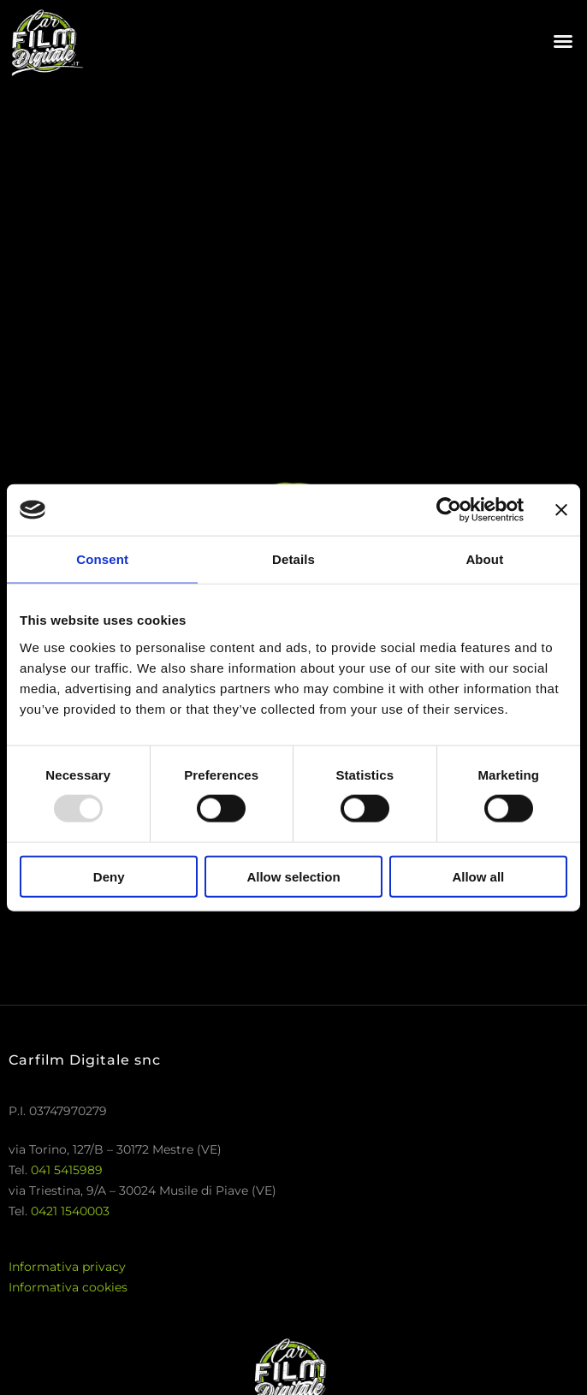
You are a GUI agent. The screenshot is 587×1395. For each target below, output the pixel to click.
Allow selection (293, 876)
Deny (109, 876)
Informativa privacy (67, 1266)
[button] (563, 41)
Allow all (478, 876)
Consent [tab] (102, 559)
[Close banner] (561, 510)
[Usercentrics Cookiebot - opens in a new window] (449, 510)
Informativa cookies (68, 1287)
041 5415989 (67, 1170)
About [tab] (484, 559)
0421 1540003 (70, 1211)
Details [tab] (293, 559)
